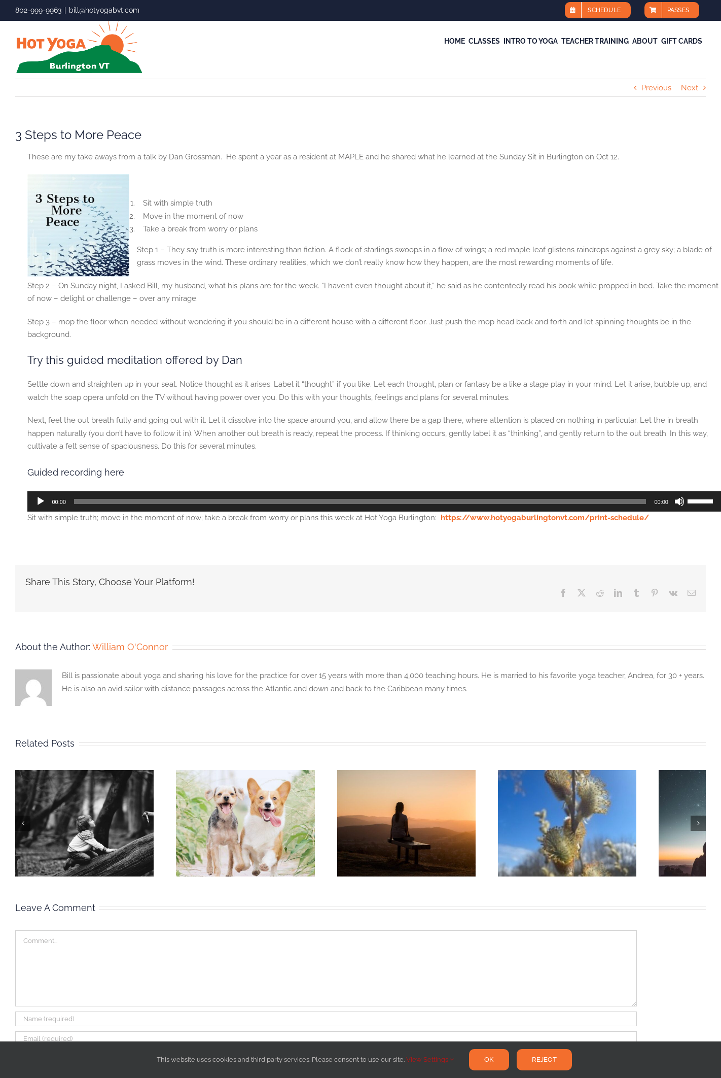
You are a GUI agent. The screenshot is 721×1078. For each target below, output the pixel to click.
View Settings (430, 1059)
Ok (488, 1059)
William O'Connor (130, 647)
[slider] (360, 501)
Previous (656, 87)
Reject (544, 1059)
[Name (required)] (326, 1019)
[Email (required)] (326, 1038)
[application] (374, 501)
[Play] (40, 501)
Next (689, 87)
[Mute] (679, 501)
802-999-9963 (38, 10)
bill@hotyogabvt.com (104, 10)
